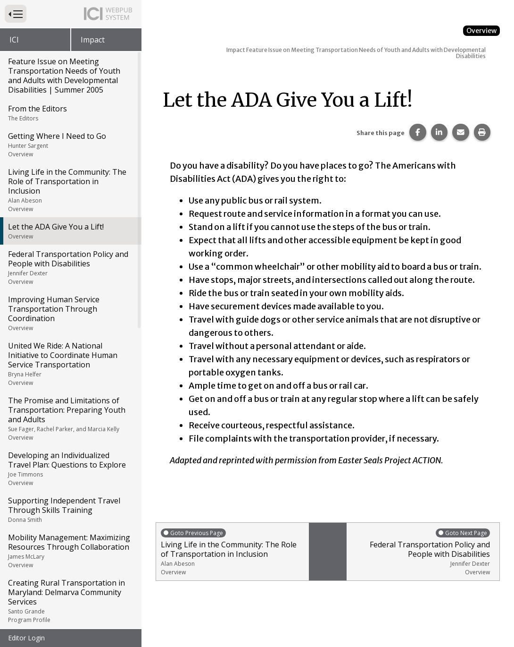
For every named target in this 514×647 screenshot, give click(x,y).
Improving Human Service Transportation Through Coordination (70, 269)
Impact (93, 39)
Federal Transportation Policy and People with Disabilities (70, 223)
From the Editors (70, 69)
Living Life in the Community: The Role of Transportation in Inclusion (70, 146)
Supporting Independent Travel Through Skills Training (70, 465)
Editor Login (26, 637)
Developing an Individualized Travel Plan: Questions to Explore (70, 424)
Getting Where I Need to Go (70, 100)
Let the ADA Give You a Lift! (70, 187)
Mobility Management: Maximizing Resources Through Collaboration (70, 506)
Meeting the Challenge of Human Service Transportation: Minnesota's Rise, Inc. (70, 611)
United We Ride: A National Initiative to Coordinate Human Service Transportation (70, 320)
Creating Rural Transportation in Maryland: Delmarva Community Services (70, 557)
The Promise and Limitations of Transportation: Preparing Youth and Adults (70, 374)
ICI (14, 39)
